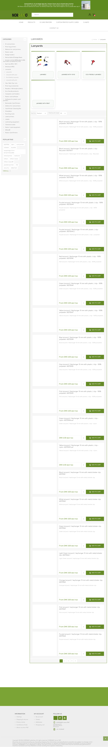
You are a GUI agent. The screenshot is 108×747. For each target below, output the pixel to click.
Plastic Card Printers (11, 132)
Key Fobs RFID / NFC (11, 64)
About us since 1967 (22, 727)
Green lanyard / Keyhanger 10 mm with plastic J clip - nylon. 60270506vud (78, 419)
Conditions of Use (22, 725)
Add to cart (96, 141)
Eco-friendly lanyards (93, 74)
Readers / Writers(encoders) (14, 88)
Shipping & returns (22, 719)
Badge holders (9, 55)
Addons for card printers (12, 106)
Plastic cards (9, 52)
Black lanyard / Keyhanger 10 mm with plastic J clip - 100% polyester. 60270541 (80, 123)
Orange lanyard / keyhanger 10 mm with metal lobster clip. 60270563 (81, 581)
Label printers (9, 116)
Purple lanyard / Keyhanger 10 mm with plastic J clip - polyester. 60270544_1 (79, 230)
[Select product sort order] (41, 113)
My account (39, 717)
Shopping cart (40, 725)
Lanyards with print (43, 103)
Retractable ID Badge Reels (13, 57)
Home (95, 39)
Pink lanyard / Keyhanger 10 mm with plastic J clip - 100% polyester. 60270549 (80, 392)
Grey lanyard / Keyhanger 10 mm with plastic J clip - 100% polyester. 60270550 (80, 365)
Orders (38, 719)
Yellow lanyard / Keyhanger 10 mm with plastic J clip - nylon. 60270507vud (78, 446)
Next (75, 661)
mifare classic (14, 159)
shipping (44, 742)
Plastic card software (11, 96)
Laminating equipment (12, 122)
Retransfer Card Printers (12, 103)
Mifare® (7, 130)
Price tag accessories (11, 86)
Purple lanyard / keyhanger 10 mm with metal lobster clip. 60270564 (80, 635)
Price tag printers (10, 47)
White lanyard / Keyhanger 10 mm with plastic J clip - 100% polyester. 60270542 (80, 176)
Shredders (8, 111)
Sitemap (19, 717)
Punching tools (9, 114)
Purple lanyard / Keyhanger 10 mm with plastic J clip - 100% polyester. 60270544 (81, 204)
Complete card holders (12, 94)
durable (13, 147)
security (6, 168)
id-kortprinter (8, 156)
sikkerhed (14, 168)
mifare (6, 159)
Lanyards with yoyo (68, 74)
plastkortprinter (9, 165)
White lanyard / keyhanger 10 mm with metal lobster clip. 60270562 (80, 500)
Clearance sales (10, 124)
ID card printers (10, 44)
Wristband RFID (9, 67)
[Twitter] (56, 718)
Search (75, 15)
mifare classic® (8, 162)
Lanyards (43, 74)
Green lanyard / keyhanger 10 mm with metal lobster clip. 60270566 (80, 527)
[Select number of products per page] (63, 113)
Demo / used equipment (12, 127)
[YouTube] (65, 718)
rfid (17, 165)
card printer (20, 144)
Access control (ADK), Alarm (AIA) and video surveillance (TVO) (14, 61)
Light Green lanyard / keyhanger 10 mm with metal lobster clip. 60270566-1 (80, 554)
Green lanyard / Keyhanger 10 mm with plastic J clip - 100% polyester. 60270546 (80, 284)
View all (6, 171)
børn (12, 144)
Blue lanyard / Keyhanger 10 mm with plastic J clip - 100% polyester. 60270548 (80, 338)
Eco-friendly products (12, 91)
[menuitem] (24, 717)
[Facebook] (60, 718)
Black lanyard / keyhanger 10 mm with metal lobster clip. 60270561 (80, 473)
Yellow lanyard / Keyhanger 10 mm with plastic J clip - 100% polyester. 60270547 (80, 311)
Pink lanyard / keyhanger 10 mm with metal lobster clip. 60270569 (79, 608)
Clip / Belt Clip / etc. (11, 83)
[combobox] (52, 15)
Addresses (39, 722)
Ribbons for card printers (13, 49)
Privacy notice (21, 722)
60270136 (6, 144)
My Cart (94, 15)
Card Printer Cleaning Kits (13, 108)
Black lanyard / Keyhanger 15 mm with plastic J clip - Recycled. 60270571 (78, 150)
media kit (17, 156)
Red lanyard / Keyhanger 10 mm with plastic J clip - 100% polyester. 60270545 (80, 257)
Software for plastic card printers (12, 100)
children (6, 147)
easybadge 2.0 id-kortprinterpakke (9, 152)
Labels (7, 119)
